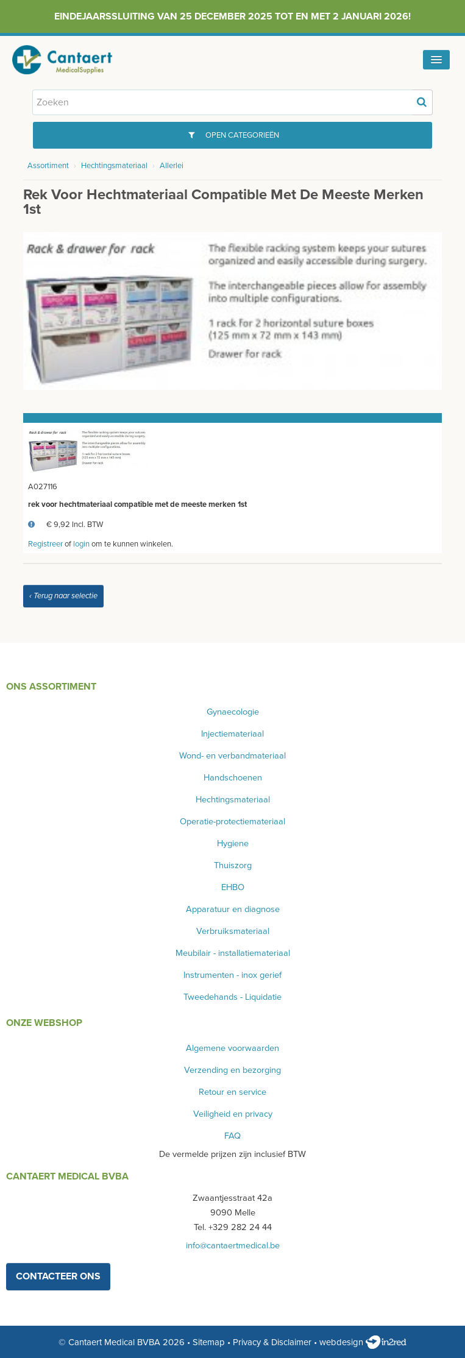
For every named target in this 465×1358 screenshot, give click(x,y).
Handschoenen (233, 778)
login (81, 544)
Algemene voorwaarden (232, 1048)
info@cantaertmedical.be (233, 1245)
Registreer (45, 544)
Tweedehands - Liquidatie (232, 997)
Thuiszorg (233, 865)
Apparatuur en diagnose (233, 909)
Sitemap (209, 1342)
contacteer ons (58, 1276)
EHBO (232, 887)
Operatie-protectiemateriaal (232, 821)
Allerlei (171, 166)
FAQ (232, 1136)
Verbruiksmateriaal (232, 931)
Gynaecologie (233, 712)
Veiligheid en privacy (232, 1114)
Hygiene (233, 843)
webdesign (362, 1342)
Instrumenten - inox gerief (232, 975)
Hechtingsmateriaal (114, 166)
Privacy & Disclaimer (272, 1342)
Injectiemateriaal (232, 734)
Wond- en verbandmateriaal (232, 756)
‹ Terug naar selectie (63, 596)
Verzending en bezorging (232, 1070)
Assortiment (48, 166)
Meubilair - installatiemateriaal (233, 953)
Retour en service (232, 1092)
